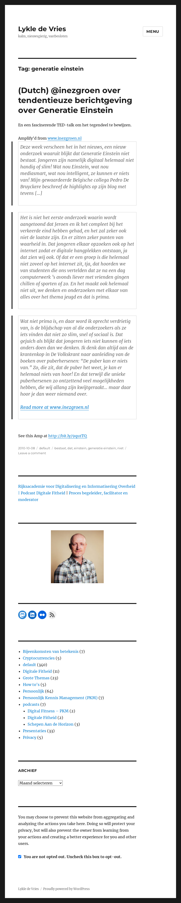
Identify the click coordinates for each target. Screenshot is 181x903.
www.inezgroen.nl (65, 138)
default (44, 448)
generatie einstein (102, 448)
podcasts (31, 704)
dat (70, 448)
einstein (80, 448)
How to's (31, 684)
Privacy (29, 737)
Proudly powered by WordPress (66, 889)
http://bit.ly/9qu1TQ (67, 435)
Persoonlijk (33, 691)
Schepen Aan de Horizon (51, 724)
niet (120, 448)
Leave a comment (32, 453)
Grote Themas (36, 678)
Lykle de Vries (42, 29)
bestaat (60, 448)
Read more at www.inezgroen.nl (54, 407)
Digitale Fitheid (37, 671)
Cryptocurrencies (39, 658)
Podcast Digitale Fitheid (43, 493)
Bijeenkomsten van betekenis (50, 651)
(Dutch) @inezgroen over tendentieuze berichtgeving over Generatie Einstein (75, 100)
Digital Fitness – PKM (48, 711)
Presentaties (34, 730)
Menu (152, 31)
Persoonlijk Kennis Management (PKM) (60, 697)
